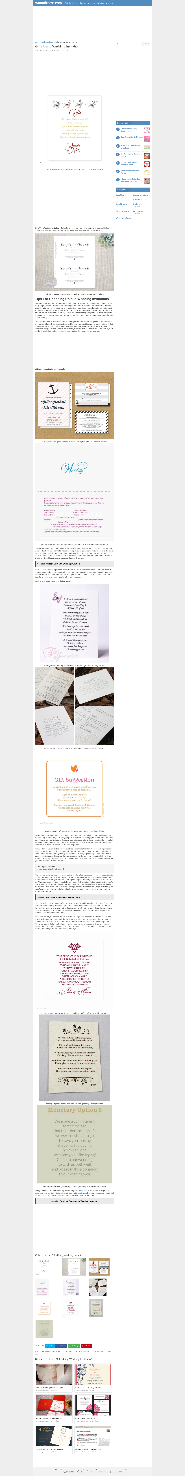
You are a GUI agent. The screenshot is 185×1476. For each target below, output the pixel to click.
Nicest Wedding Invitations (85, 1418)
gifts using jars (84, 1352)
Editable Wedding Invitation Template (49, 1449)
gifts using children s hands (69, 1352)
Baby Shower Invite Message (132, 137)
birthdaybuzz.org (104, 1472)
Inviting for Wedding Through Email (88, 1449)
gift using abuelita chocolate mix (49, 1352)
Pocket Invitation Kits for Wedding (48, 1418)
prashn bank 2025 (116, 1472)
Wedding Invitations (105, 3)
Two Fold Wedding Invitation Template (50, 1388)
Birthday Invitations (87, 3)
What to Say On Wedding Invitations (88, 1388)
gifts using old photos (97, 1352)
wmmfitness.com (48, 3)
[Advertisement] (92, 24)
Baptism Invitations (140, 195)
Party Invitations (71, 3)
